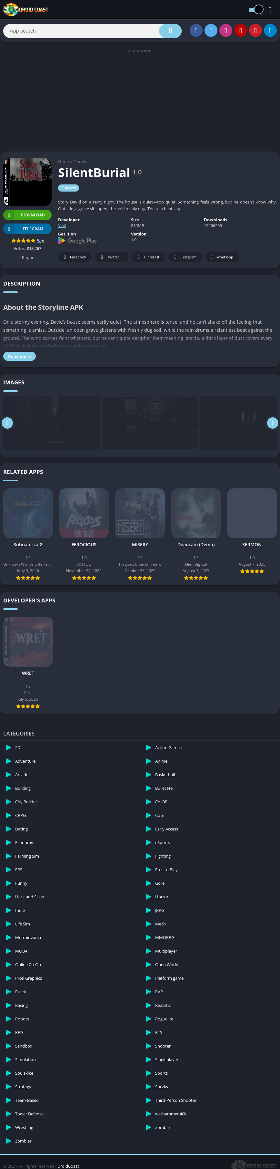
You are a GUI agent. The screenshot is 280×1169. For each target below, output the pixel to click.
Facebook (74, 258)
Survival (81, 162)
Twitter (109, 258)
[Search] (92, 31)
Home (64, 162)
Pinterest (147, 258)
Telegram (184, 258)
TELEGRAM (23, 229)
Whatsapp (221, 258)
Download (24, 216)
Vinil (62, 226)
